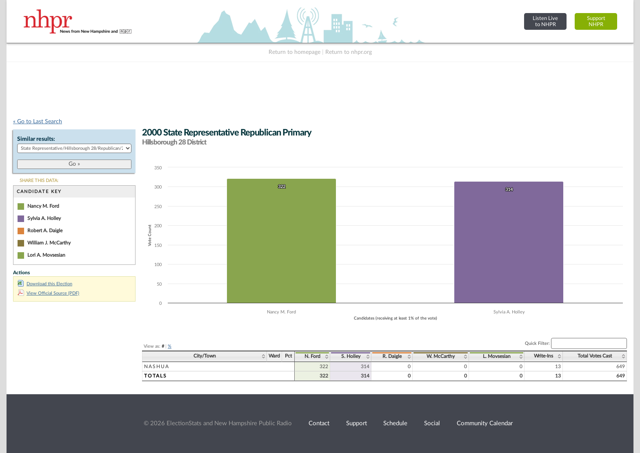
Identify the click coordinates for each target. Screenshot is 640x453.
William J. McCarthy (49, 242)
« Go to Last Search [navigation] (37, 121)
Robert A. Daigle (44, 230)
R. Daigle (392, 356)
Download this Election (45, 284)
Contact (319, 423)
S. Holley (350, 356)
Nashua (156, 366)
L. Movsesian (497, 356)
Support (356, 423)
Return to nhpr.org (348, 52)
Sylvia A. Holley (44, 218)
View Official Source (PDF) (48, 293)
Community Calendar (485, 423)
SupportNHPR (596, 21)
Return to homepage (294, 52)
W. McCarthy (441, 356)
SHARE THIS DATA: (39, 180)
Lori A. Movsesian (46, 255)
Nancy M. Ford (43, 206)
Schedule (395, 423)
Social (432, 423)
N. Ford (312, 356)
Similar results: (36, 139)
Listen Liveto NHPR (545, 21)
